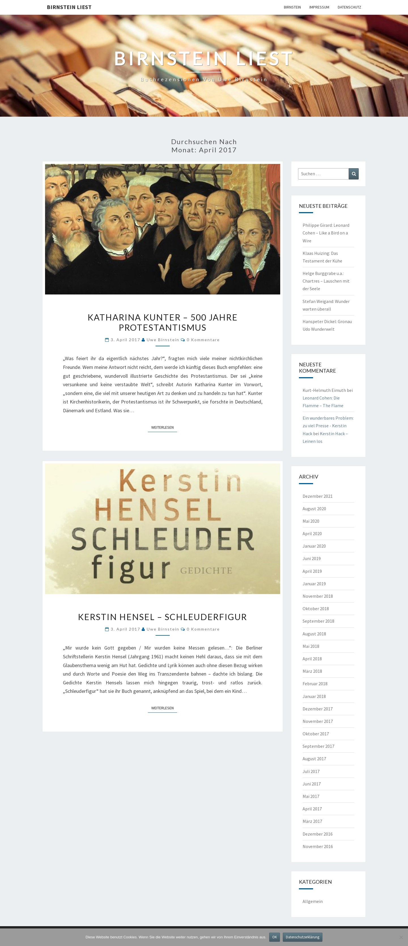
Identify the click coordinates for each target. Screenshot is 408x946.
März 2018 (312, 671)
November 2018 (318, 596)
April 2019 (312, 571)
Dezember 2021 (318, 496)
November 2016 (318, 846)
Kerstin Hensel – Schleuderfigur (162, 617)
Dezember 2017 (318, 709)
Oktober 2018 (316, 608)
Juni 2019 (312, 558)
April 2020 (312, 533)
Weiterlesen (164, 427)
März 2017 (312, 821)
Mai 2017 (311, 796)
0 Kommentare (203, 339)
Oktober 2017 (316, 733)
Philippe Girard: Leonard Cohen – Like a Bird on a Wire (326, 232)
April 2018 (312, 658)
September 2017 (318, 746)
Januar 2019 (314, 583)
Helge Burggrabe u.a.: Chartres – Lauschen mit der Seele (326, 280)
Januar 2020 (314, 546)
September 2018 (318, 621)
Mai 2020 (311, 521)
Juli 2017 (311, 771)
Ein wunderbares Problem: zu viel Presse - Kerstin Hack (328, 425)
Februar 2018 (315, 683)
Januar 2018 (314, 696)
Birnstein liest (69, 6)
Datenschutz (349, 7)
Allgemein (313, 901)
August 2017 (314, 758)
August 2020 (314, 508)
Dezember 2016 (318, 834)
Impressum (319, 7)
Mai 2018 (311, 646)
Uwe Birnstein (163, 339)
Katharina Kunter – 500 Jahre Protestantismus (163, 322)
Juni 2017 (312, 784)
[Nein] (401, 937)
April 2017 (312, 809)
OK (274, 937)
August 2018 (314, 634)
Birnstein (292, 7)
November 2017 (318, 721)
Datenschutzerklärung (302, 937)
